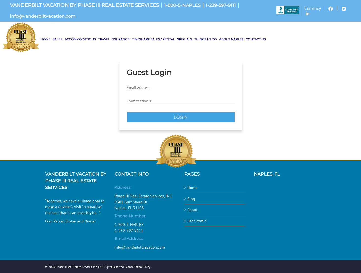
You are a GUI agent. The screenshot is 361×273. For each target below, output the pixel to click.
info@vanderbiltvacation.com (42, 16)
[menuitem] (288, 11)
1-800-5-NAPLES (182, 5)
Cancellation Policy (138, 267)
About (192, 209)
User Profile (196, 220)
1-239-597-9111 (221, 5)
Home (192, 187)
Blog (191, 198)
